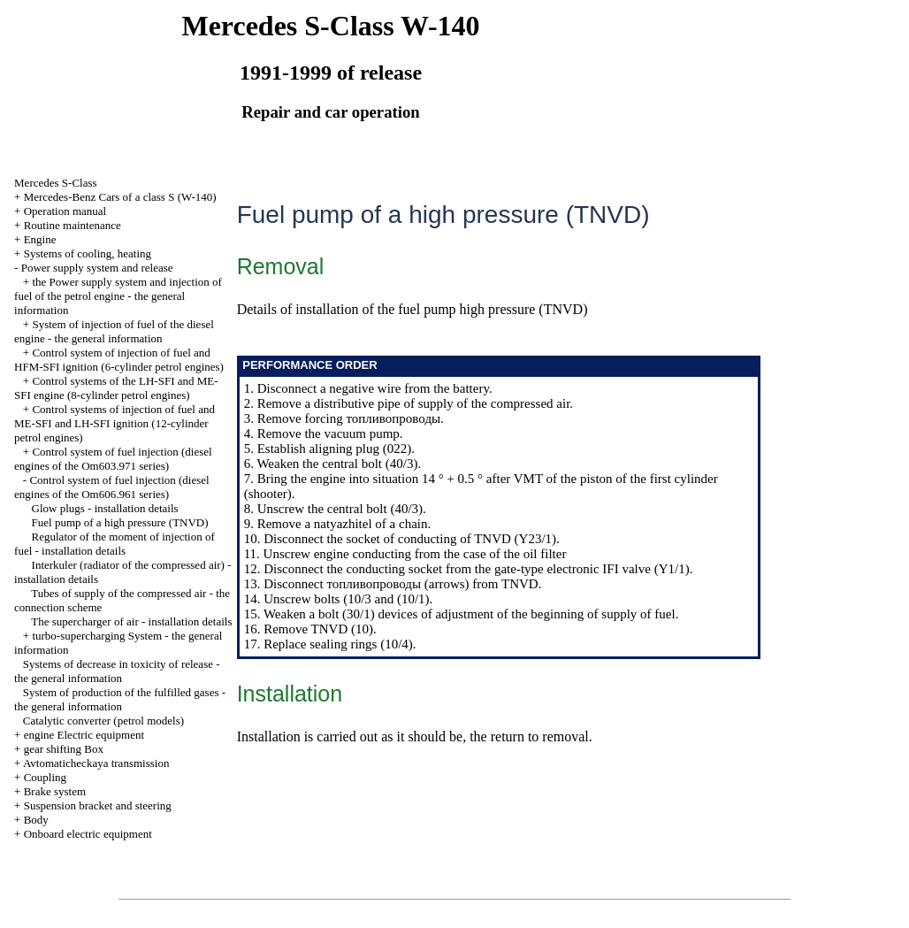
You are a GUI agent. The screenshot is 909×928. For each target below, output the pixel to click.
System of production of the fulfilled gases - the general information (119, 699)
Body (36, 819)
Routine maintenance (72, 225)
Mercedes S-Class (55, 182)
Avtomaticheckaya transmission (96, 763)
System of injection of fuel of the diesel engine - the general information (114, 331)
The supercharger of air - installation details (131, 621)
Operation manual (65, 211)
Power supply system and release (97, 267)
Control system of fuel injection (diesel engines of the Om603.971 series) (113, 458)
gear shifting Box (63, 748)
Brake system (55, 791)
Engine (40, 239)
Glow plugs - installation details (105, 508)
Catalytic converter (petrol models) (103, 720)
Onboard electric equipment (88, 833)
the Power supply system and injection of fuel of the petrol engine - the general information (118, 296)
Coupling (45, 777)
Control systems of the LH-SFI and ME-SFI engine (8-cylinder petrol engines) (116, 388)
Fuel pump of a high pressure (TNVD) (120, 522)
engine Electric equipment (84, 734)
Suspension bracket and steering (98, 805)
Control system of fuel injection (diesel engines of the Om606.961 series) (112, 487)
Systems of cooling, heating (87, 253)
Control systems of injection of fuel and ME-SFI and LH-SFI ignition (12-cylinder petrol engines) (114, 423)
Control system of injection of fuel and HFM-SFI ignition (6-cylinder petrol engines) (119, 359)
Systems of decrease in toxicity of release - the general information (116, 671)
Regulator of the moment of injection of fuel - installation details (114, 543)
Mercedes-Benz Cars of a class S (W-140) (120, 196)
